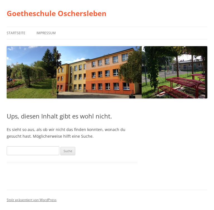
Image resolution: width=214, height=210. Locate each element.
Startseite (16, 33)
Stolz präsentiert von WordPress (32, 199)
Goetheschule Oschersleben (56, 13)
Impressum (46, 33)
